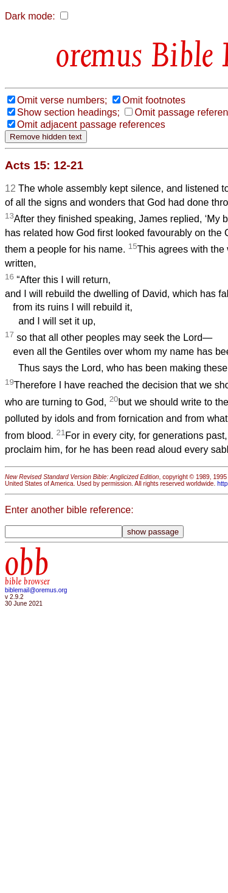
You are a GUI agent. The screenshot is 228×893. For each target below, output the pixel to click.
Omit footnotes (153, 100)
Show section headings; (68, 112)
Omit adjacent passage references (91, 124)
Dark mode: (30, 16)
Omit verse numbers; (62, 100)
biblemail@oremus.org (36, 590)
